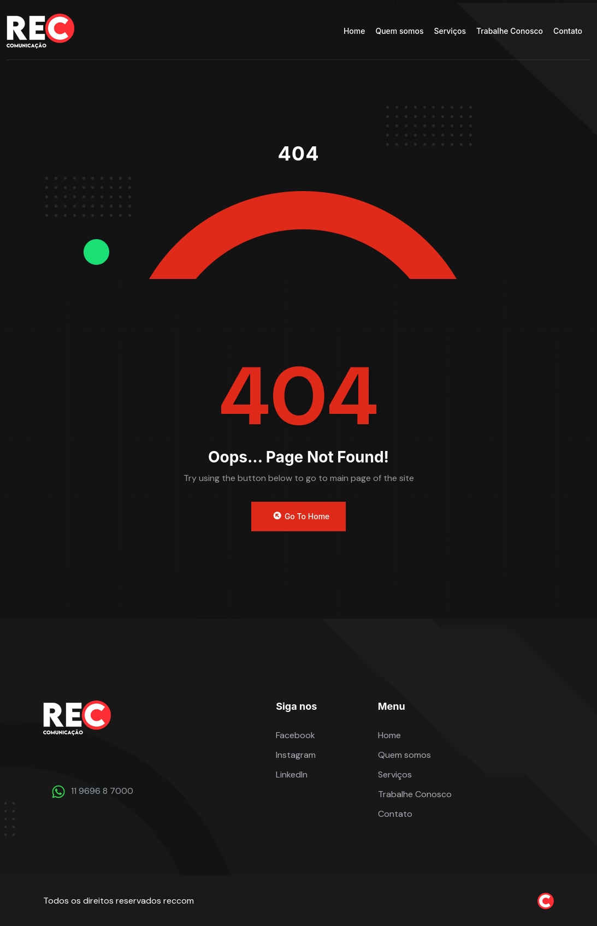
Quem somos (399, 30)
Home (354, 30)
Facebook (295, 735)
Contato (567, 30)
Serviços (450, 30)
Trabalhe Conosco (509, 30)
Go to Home (300, 516)
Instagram (296, 755)
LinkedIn (292, 774)
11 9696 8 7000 (102, 791)
